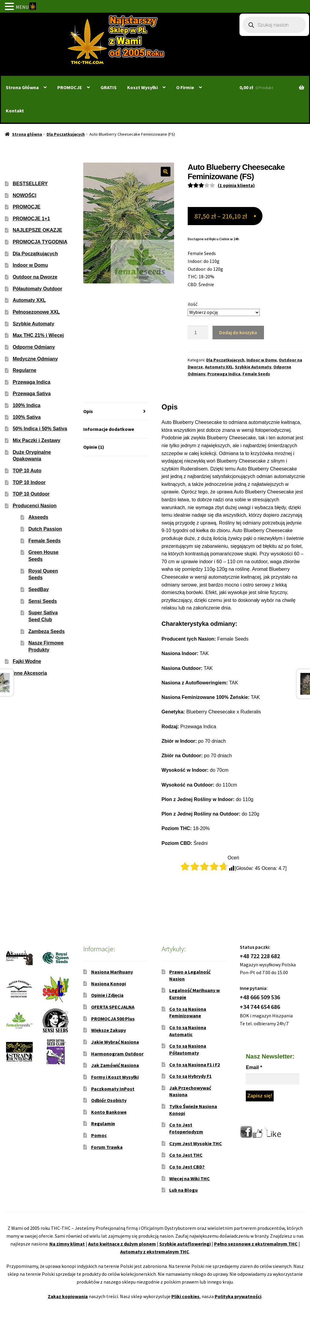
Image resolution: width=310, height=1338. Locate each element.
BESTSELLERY (30, 183)
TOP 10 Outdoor (31, 493)
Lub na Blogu (183, 1190)
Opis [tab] (88, 411)
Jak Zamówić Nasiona (115, 1065)
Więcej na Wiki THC (189, 1178)
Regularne (24, 370)
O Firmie (185, 87)
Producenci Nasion (35, 505)
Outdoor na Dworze (35, 277)
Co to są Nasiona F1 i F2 (194, 1065)
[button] (165, 171)
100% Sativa (27, 417)
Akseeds (38, 517)
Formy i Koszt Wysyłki (115, 1077)
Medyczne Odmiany (35, 358)
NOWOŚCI (24, 195)
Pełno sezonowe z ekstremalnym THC (256, 1244)
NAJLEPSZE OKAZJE (37, 230)
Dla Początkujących (66, 134)
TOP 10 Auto (27, 470)
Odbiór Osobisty (109, 1100)
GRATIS (109, 87)
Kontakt (15, 111)
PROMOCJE (69, 87)
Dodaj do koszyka (238, 332)
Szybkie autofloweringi (185, 1244)
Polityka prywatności (238, 1296)
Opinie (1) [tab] (93, 447)
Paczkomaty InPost (112, 1089)
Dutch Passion (45, 529)
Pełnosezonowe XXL (36, 312)
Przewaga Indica (223, 374)
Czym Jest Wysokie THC (195, 1143)
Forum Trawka (107, 1147)
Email (254, 1067)
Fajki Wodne (27, 661)
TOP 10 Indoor (29, 482)
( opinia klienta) (236, 185)
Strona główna (27, 134)
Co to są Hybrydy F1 (190, 1076)
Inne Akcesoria (30, 673)
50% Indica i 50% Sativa (40, 428)
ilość (192, 304)
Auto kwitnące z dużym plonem (122, 1244)
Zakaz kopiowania (68, 1296)
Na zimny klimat (67, 1244)
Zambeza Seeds (46, 631)
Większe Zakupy (108, 1030)
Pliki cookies (185, 1296)
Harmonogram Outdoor (117, 1054)
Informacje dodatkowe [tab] (108, 429)
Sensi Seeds (42, 601)
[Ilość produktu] (198, 333)
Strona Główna (22, 87)
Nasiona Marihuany (112, 972)
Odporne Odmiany (34, 347)
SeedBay (38, 589)
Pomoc (99, 1135)
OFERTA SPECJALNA (112, 1007)
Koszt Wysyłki (142, 87)
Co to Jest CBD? (187, 1167)
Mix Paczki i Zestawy (36, 440)
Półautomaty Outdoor (37, 288)
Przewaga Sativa (32, 393)
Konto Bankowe (109, 1112)
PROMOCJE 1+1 (31, 218)
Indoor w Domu (261, 360)
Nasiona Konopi (108, 984)
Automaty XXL (219, 367)
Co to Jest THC (186, 1155)
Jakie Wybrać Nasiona (115, 1042)
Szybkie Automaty (253, 367)
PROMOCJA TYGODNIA (40, 241)
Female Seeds (256, 374)
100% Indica (27, 405)
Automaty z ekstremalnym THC (154, 1252)
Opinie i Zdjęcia (107, 995)
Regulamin (103, 1123)
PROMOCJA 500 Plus (113, 1019)
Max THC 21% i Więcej (38, 335)
